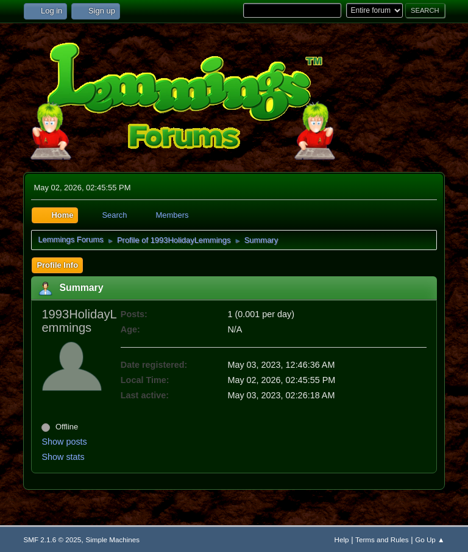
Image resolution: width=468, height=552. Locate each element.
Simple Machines (112, 539)
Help (342, 539)
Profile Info (57, 265)
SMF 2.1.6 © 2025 (52, 539)
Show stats (62, 457)
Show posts (64, 441)
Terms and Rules (381, 539)
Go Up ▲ (429, 539)
